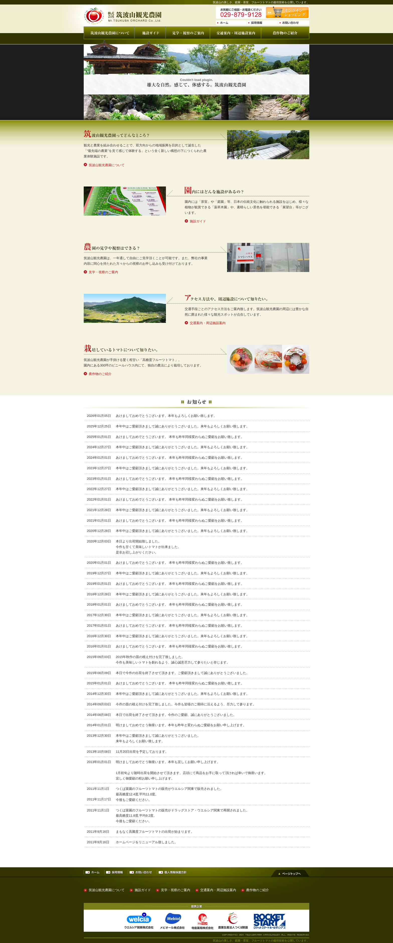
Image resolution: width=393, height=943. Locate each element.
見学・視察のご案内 (103, 272)
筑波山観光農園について (107, 165)
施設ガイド (198, 221)
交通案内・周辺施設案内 (208, 323)
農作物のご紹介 (100, 374)
